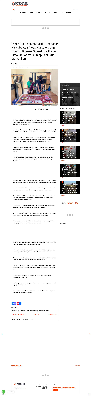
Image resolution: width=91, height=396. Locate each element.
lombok (68, 387)
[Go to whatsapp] (3, 392)
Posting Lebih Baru (18, 314)
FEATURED (55, 12)
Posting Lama (53, 314)
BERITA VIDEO (16, 366)
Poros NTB (24, 388)
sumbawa (55, 389)
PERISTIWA (47, 12)
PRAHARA (68, 12)
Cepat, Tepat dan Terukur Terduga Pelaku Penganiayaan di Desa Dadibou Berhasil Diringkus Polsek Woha (69, 136)
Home (39, 384)
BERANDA (23, 12)
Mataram (73, 387)
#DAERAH (39, 12)
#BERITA (31, 12)
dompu (63, 387)
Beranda (36, 314)
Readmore (63, 125)
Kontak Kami (38, 386)
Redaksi (44, 384)
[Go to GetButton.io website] (3, 394)
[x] (89, 333)
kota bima (59, 387)
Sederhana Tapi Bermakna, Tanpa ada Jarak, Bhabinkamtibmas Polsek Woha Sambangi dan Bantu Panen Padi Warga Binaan (70, 188)
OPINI (62, 12)
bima (54, 387)
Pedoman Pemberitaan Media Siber (44, 387)
